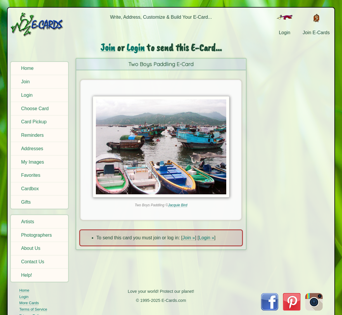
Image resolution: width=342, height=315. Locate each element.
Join (25, 81)
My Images (32, 162)
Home (27, 68)
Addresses (32, 148)
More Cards (29, 303)
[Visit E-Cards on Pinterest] (291, 309)
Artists (27, 221)
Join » (188, 237)
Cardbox (30, 188)
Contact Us (32, 261)
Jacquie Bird (177, 205)
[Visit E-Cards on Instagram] (314, 309)
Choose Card (35, 108)
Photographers (36, 235)
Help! (26, 275)
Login (26, 95)
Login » (206, 237)
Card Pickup (33, 121)
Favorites (30, 175)
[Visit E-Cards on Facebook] (269, 309)
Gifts (26, 202)
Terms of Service (33, 309)
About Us (30, 248)
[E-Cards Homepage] (40, 24)
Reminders (32, 135)
